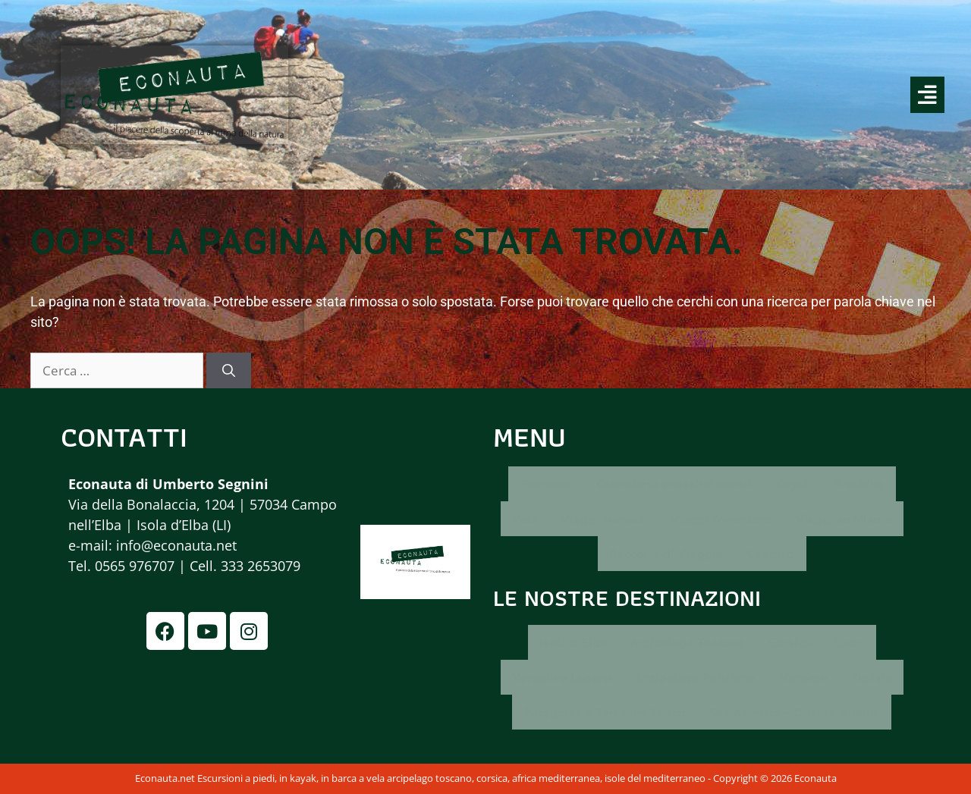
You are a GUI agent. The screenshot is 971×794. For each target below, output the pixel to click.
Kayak (793, 483)
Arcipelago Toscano (687, 642)
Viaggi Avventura (721, 518)
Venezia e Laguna (562, 677)
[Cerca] (228, 371)
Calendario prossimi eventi (674, 483)
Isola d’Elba (573, 642)
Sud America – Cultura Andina (794, 712)
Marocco (803, 677)
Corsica (789, 642)
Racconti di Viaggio (666, 553)
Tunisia (871, 677)
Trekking (859, 483)
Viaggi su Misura (843, 518)
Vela (525, 518)
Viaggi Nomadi (604, 518)
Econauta (546, 483)
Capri (849, 642)
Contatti (770, 553)
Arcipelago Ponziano (695, 677)
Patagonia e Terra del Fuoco (604, 712)
